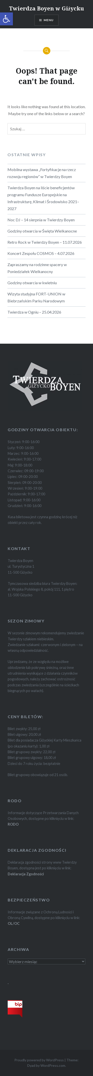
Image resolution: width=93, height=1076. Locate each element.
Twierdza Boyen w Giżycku (46, 8)
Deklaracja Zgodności (26, 874)
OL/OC (14, 923)
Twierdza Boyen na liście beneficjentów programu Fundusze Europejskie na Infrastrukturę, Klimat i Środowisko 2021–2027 (43, 198)
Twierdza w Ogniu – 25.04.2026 (34, 312)
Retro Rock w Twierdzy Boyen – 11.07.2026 (44, 242)
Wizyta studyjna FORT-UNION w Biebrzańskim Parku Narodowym (36, 297)
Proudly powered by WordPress (39, 1060)
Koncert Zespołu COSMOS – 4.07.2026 (40, 253)
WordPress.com (52, 1065)
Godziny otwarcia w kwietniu (32, 282)
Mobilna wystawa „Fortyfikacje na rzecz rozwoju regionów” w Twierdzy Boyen (41, 173)
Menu (49, 20)
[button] (6, 18)
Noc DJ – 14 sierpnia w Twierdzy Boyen (41, 219)
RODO (13, 824)
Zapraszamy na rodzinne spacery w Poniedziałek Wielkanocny (37, 268)
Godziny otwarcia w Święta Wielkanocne (42, 231)
